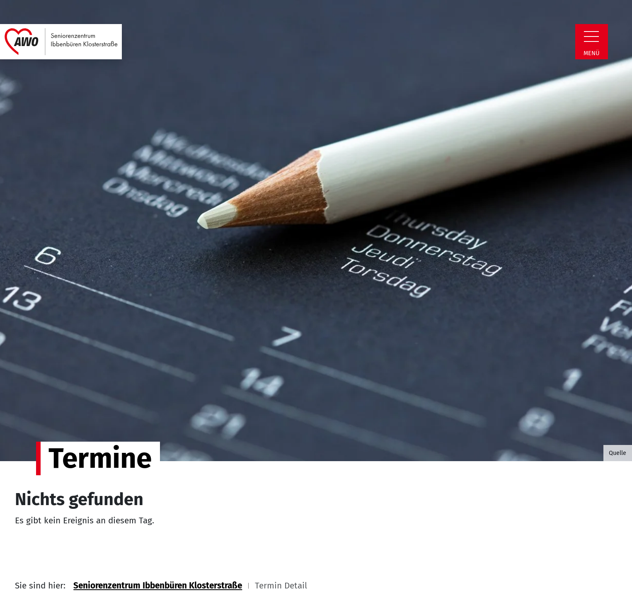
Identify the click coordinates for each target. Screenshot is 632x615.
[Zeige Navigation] (591, 36)
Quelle (617, 453)
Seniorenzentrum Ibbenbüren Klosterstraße (157, 586)
